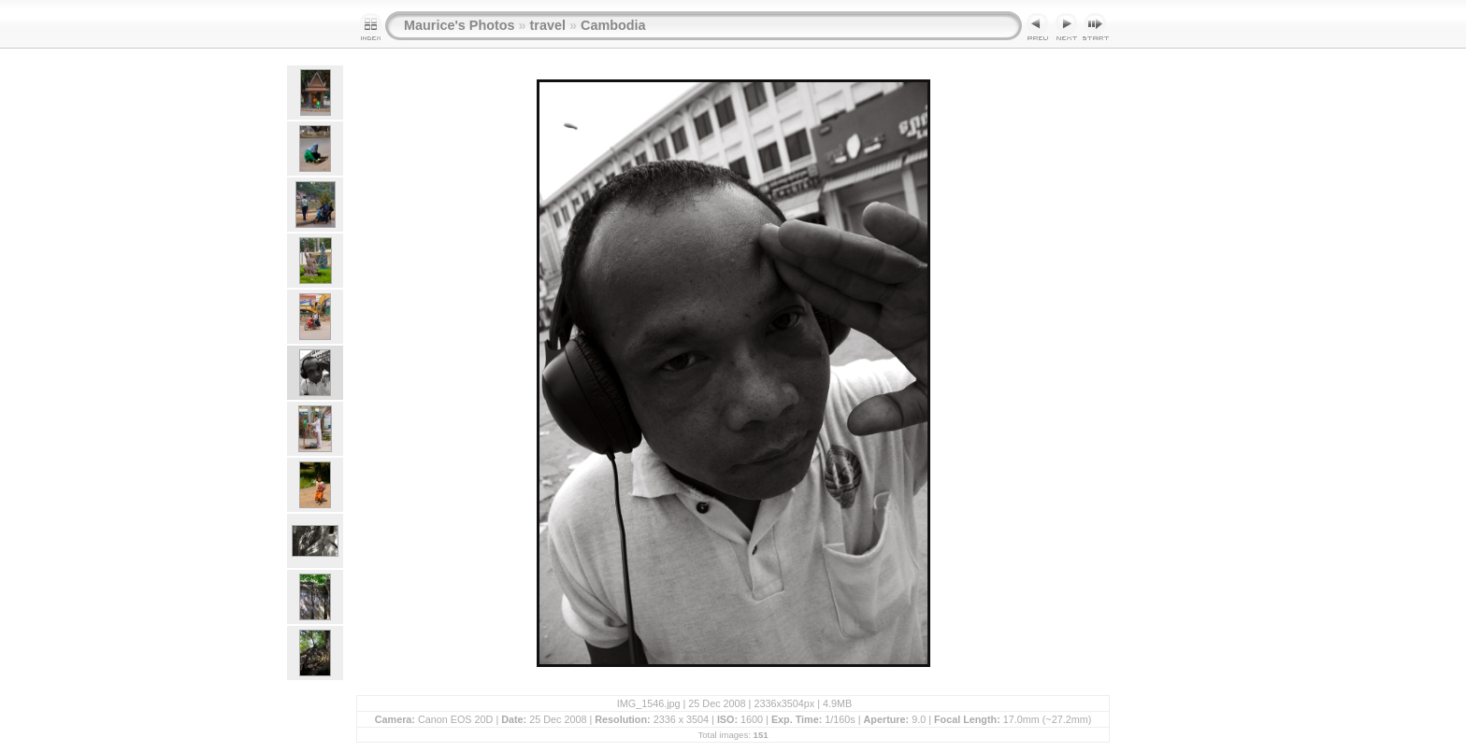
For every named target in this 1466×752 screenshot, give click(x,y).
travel (548, 25)
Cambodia (613, 25)
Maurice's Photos (459, 25)
